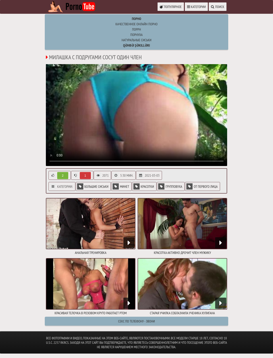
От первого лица (202, 186)
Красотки (143, 186)
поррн (136, 29)
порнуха (136, 34)
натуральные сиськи (137, 40)
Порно (136, 18)
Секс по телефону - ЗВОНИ (136, 321)
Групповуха (170, 186)
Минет (121, 186)
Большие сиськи (92, 186)
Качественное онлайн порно (136, 24)
